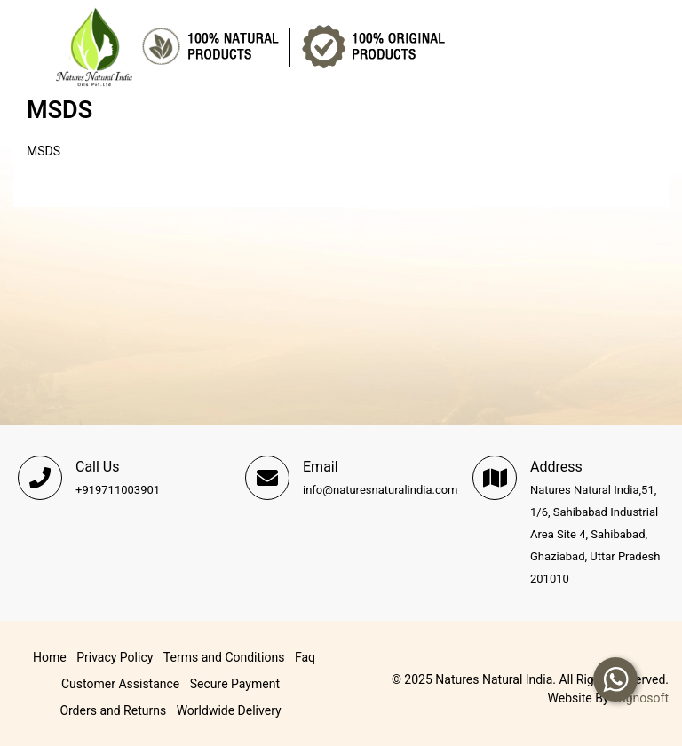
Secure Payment (235, 684)
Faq (305, 657)
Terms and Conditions (224, 657)
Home (50, 657)
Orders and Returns (112, 710)
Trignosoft (640, 698)
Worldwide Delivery (229, 710)
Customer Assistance (120, 684)
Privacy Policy (114, 657)
